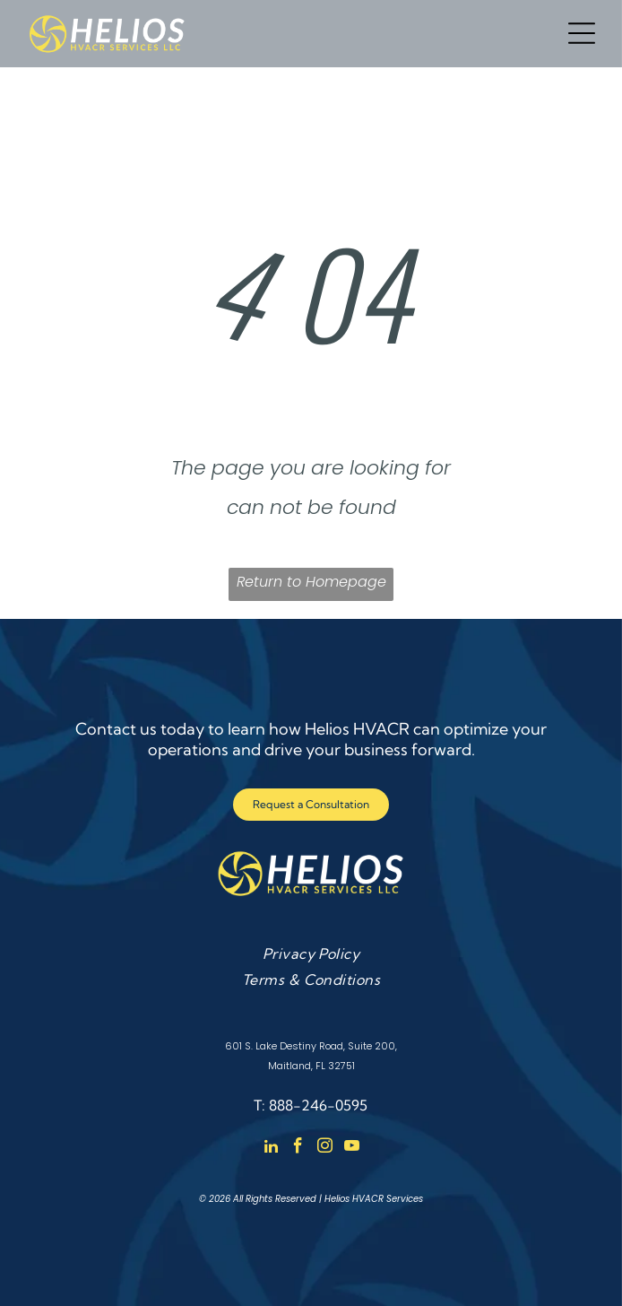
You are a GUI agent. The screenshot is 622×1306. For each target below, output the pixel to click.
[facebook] (298, 1148)
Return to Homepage (311, 581)
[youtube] (352, 1148)
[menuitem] (311, 952)
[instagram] (325, 1148)
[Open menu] (581, 33)
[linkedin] (271, 1148)
